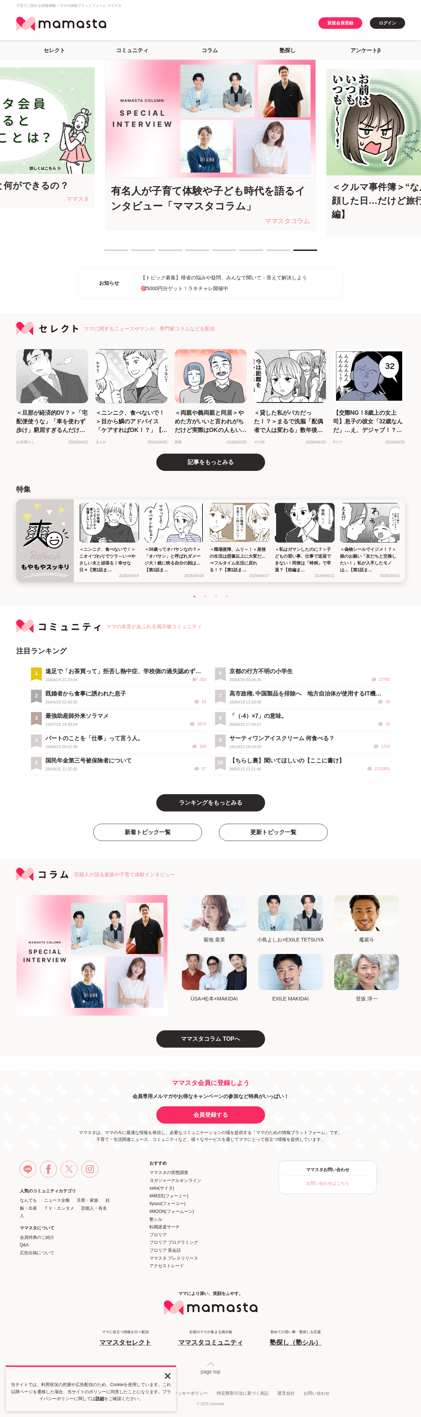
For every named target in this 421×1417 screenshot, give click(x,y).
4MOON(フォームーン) (171, 1211)
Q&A (24, 1244)
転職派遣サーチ (164, 1226)
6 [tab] (242, 253)
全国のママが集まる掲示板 (210, 1338)
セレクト (54, 50)
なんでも (28, 1200)
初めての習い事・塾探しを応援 (296, 1338)
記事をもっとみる (211, 462)
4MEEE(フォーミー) (169, 1195)
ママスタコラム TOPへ (210, 1039)
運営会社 (286, 1393)
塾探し (287, 50)
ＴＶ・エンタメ (59, 1208)
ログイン (387, 23)
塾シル (155, 1219)
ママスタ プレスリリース (173, 1258)
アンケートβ (365, 50)
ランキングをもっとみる (210, 803)
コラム (210, 50)
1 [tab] (107, 253)
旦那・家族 (87, 1200)
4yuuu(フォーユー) (167, 1203)
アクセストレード (166, 1265)
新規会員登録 (340, 23)
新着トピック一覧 (148, 832)
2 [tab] (134, 253)
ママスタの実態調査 (168, 1172)
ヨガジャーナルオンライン (175, 1180)
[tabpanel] (210, 145)
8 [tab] (296, 253)
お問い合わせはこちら (327, 1183)
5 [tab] (215, 253)
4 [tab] (188, 253)
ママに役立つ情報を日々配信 (125, 1338)
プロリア (158, 1234)
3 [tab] (161, 253)
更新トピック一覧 (273, 832)
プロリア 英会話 (165, 1250)
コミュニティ (132, 50)
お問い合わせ (317, 1393)
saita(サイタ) (161, 1188)
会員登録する (210, 1115)
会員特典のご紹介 (37, 1237)
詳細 (99, 1398)
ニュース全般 (57, 1200)
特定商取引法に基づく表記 (243, 1393)
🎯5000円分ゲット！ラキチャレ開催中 (184, 288)
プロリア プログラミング (173, 1242)
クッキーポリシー (190, 1393)
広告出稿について (37, 1252)
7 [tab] (269, 253)
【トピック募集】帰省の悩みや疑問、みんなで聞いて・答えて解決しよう (223, 277)
